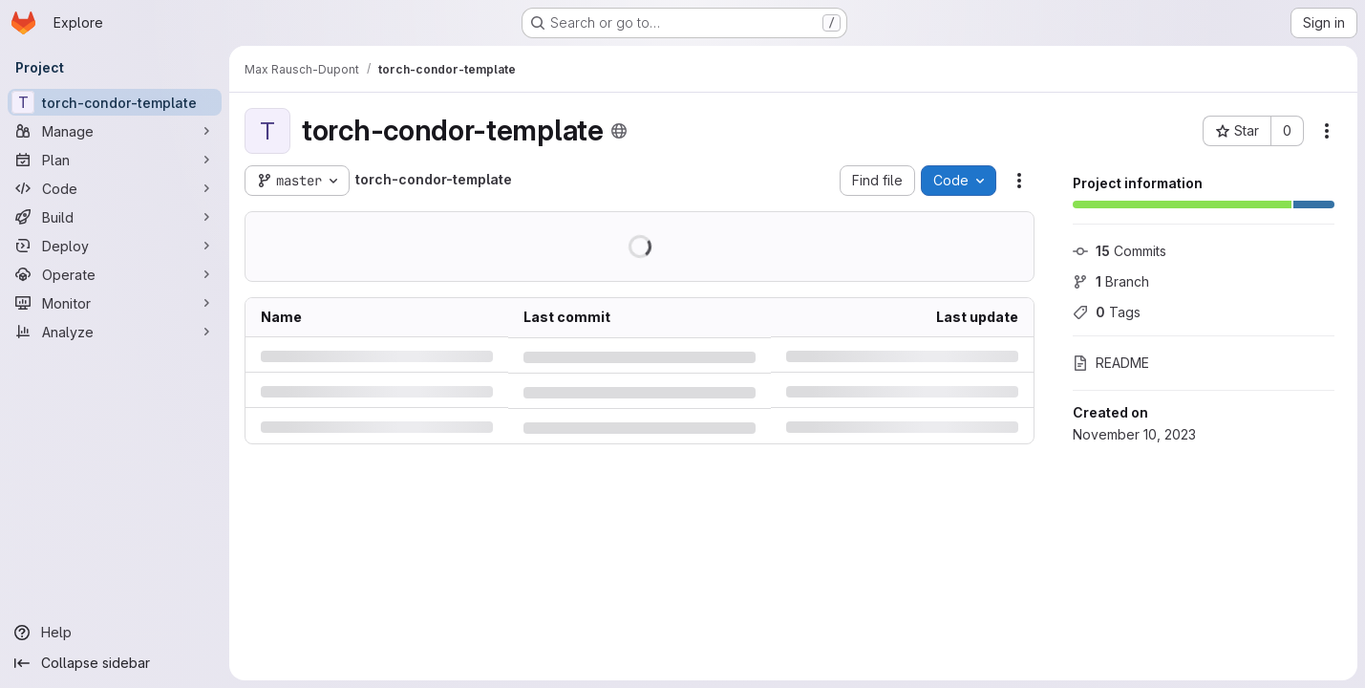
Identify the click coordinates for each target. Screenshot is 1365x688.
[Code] (115, 188)
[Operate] (115, 274)
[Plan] (115, 159)
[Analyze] (115, 331)
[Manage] (115, 131)
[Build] (115, 217)
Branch (1111, 281)
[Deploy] (115, 245)
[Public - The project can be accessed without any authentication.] (619, 131)
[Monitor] (115, 303)
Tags (1107, 312)
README (1111, 363)
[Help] (115, 632)
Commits (1119, 251)
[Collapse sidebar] (115, 663)
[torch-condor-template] (115, 102)
